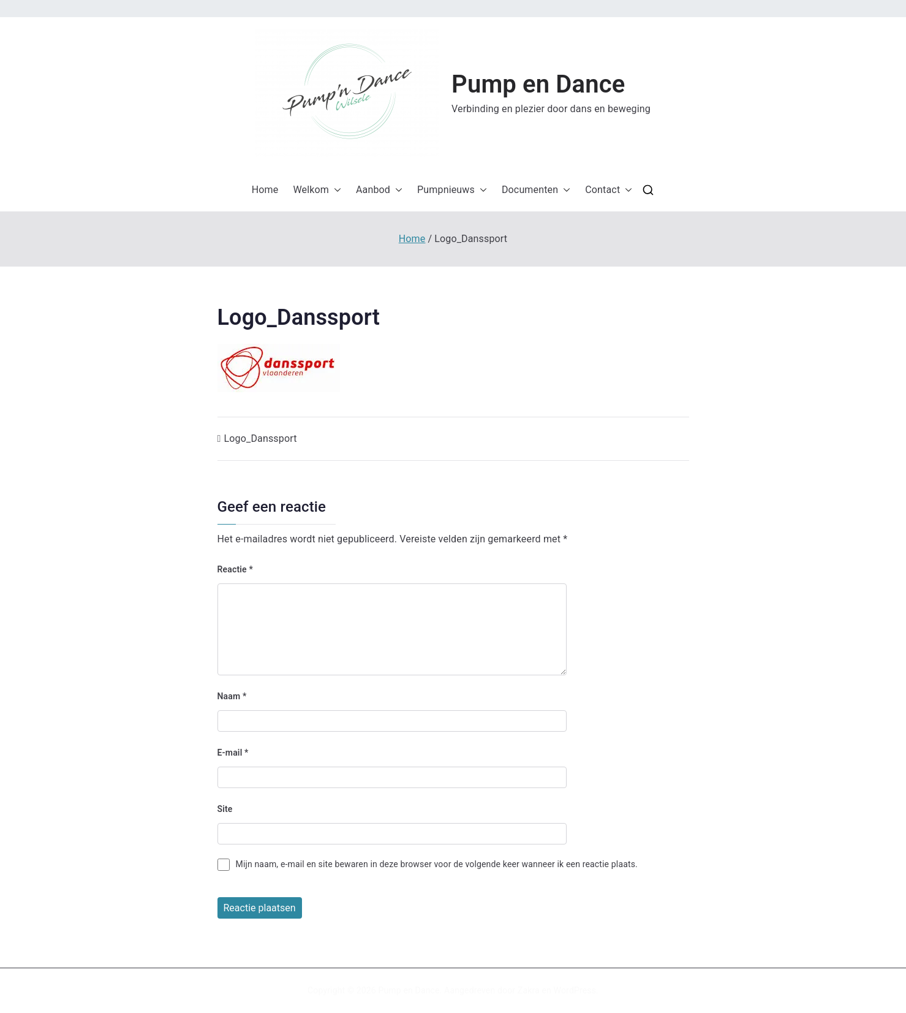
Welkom (317, 190)
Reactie (235, 569)
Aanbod (379, 190)
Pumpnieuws (452, 190)
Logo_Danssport (260, 438)
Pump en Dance (538, 84)
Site (225, 809)
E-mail (233, 752)
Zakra (529, 990)
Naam (232, 696)
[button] (347, 93)
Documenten (536, 190)
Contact (608, 190)
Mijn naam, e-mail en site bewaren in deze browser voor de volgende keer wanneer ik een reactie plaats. (437, 864)
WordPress (575, 990)
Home (265, 189)
